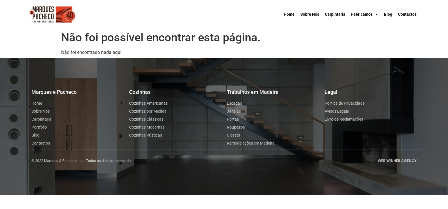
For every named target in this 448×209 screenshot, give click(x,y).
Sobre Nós (309, 14)
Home (289, 14)
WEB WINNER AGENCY (397, 160)
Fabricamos (364, 14)
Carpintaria (335, 14)
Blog (388, 14)
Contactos (407, 14)
